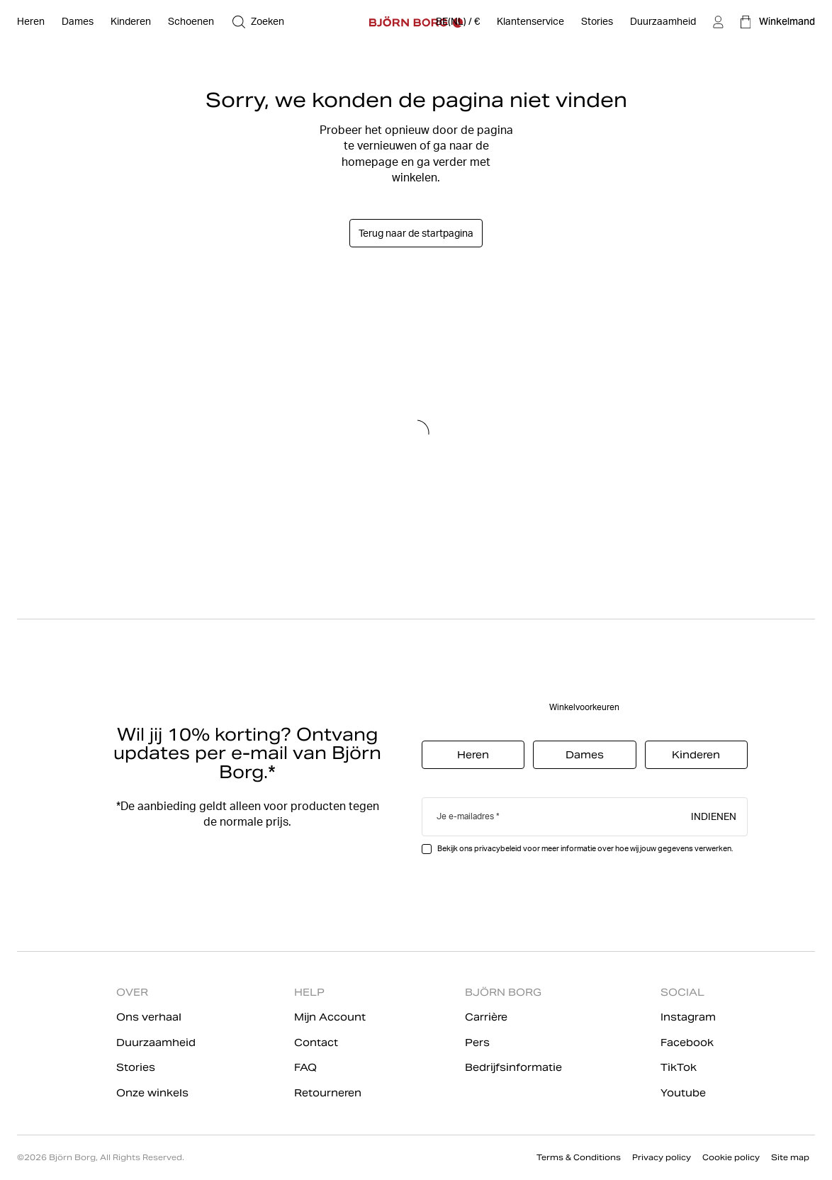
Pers (477, 1042)
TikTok (678, 1067)
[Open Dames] (77, 22)
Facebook (687, 1042)
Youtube (683, 1092)
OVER (132, 992)
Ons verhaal (148, 1017)
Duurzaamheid (156, 1042)
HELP (309, 992)
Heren (473, 754)
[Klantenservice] (530, 22)
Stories (135, 1067)
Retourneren (327, 1092)
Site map (790, 1157)
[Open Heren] (31, 22)
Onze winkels (152, 1092)
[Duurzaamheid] (663, 22)
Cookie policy (731, 1157)
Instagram (688, 1017)
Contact (316, 1042)
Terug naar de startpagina (416, 233)
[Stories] (597, 22)
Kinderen (696, 754)
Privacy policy (661, 1157)
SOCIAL (682, 992)
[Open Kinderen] (130, 22)
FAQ (305, 1067)
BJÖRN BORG (503, 992)
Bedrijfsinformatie (513, 1067)
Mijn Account (330, 1017)
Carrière (486, 1017)
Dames (585, 754)
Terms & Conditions (578, 1157)
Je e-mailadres (465, 816)
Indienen (713, 815)
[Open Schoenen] (191, 22)
